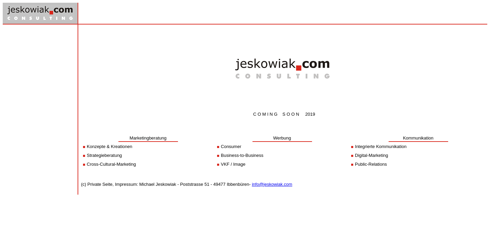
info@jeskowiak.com (272, 184)
